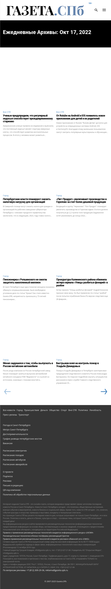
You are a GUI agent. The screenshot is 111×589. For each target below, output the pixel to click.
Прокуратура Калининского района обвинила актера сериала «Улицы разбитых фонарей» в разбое (82, 282)
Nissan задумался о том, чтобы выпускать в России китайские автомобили (28, 365)
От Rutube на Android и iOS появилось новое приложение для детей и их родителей (80, 117)
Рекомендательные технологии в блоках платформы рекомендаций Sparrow (36, 536)
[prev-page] (7, 392)
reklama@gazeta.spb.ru (56, 570)
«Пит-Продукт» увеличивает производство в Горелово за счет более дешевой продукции (81, 201)
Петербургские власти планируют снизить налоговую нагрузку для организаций (27, 201)
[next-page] (103, 392)
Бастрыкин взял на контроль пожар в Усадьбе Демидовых (77, 365)
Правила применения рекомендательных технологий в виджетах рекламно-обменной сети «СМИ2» (46, 539)
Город (6, 195)
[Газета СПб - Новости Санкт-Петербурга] (47, 10)
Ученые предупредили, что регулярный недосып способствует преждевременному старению (28, 118)
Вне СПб (7, 112)
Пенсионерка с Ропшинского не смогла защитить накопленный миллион (25, 281)
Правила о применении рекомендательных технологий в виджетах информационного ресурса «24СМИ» (48, 532)
